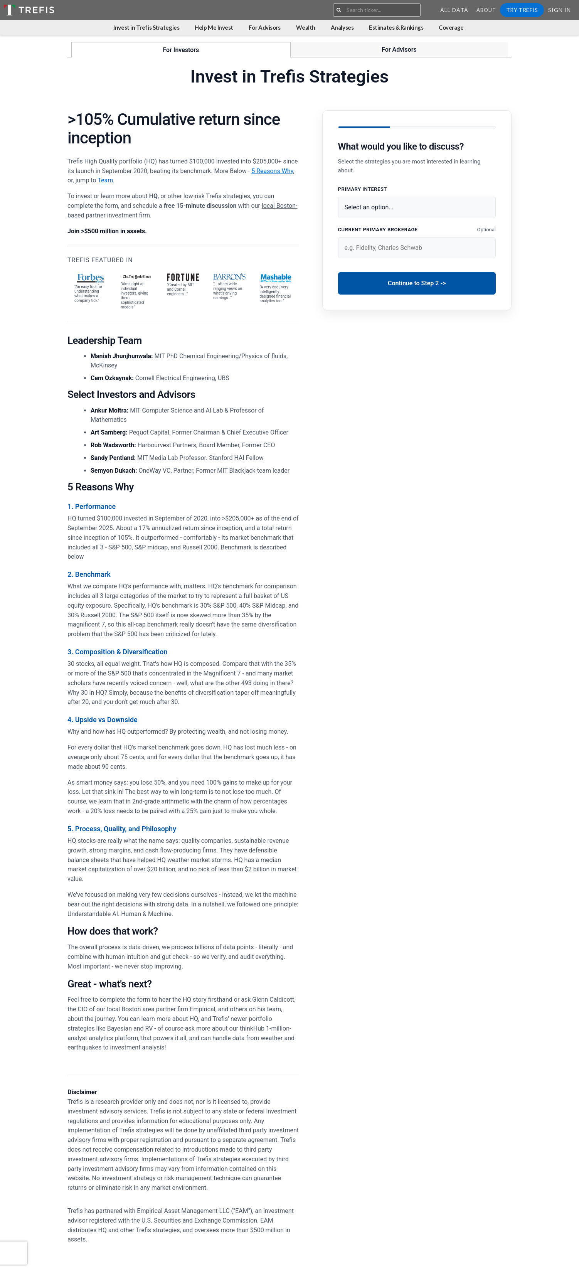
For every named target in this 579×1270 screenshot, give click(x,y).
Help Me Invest (214, 27)
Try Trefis (522, 10)
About (486, 10)
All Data (454, 10)
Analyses (342, 27)
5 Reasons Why (272, 171)
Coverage (451, 27)
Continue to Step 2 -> (417, 283)
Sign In (559, 10)
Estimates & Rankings (396, 27)
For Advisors (265, 27)
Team (105, 180)
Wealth (305, 27)
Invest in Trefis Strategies (146, 27)
